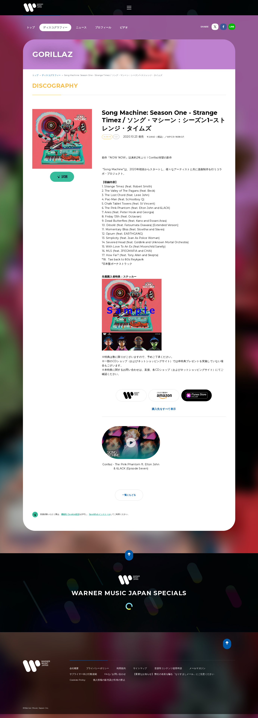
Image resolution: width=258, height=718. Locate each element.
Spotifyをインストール (99, 514)
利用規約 (121, 668)
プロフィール (103, 27)
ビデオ (124, 27)
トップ (31, 27)
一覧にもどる (129, 494)
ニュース (81, 27)
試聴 (62, 177)
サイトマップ (140, 668)
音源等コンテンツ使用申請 (168, 668)
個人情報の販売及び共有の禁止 (109, 679)
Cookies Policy (78, 679)
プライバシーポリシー (97, 668)
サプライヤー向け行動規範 (83, 674)
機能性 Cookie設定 (70, 514)
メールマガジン (197, 668)
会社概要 (74, 668)
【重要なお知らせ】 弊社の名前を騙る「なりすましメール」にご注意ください (173, 674)
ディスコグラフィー (55, 27)
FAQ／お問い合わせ (115, 674)
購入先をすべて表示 (164, 409)
